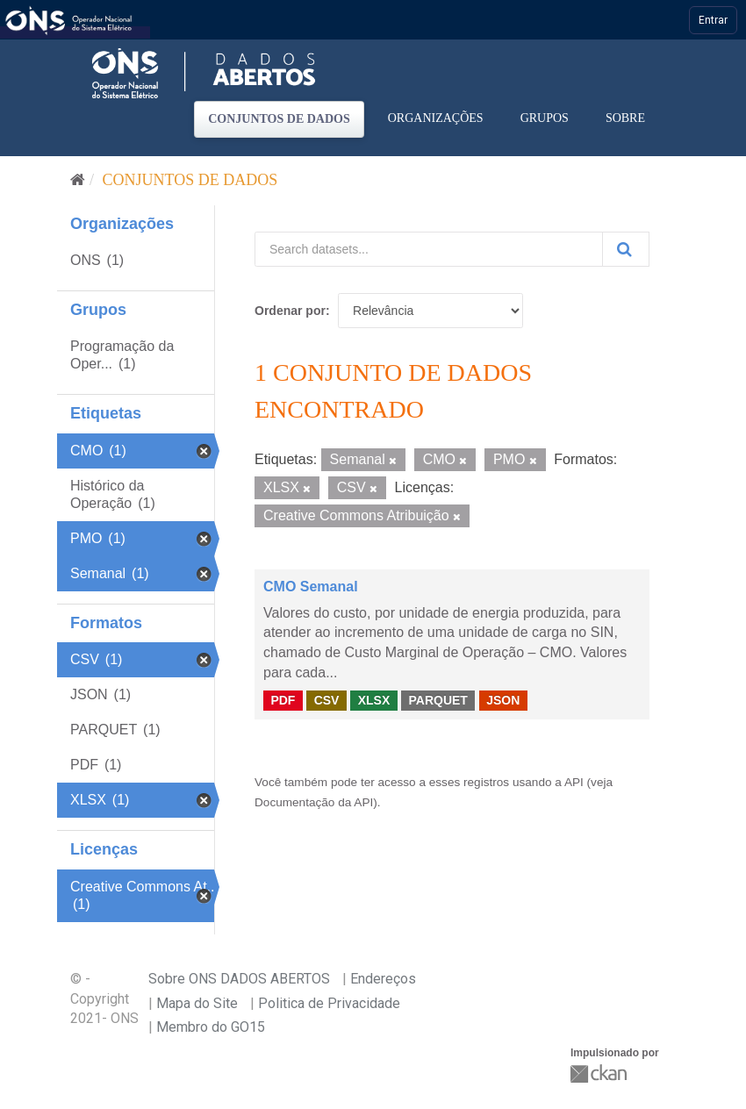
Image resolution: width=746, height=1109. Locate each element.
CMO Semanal (310, 586)
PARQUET (437, 700)
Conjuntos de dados (279, 118)
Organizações (436, 118)
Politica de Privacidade (329, 1003)
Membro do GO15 (210, 1027)
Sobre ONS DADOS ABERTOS (239, 978)
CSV (327, 700)
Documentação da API (314, 802)
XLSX (374, 700)
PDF (282, 700)
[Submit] (625, 249)
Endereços (383, 978)
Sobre (625, 118)
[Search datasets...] (429, 249)
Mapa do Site (197, 1003)
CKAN (600, 1073)
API (574, 782)
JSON (503, 700)
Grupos (544, 118)
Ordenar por (290, 311)
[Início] (77, 180)
